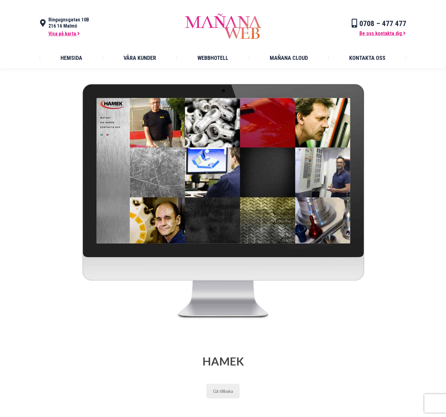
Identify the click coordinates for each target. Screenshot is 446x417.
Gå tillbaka (223, 391)
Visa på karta (64, 34)
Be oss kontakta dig (382, 33)
